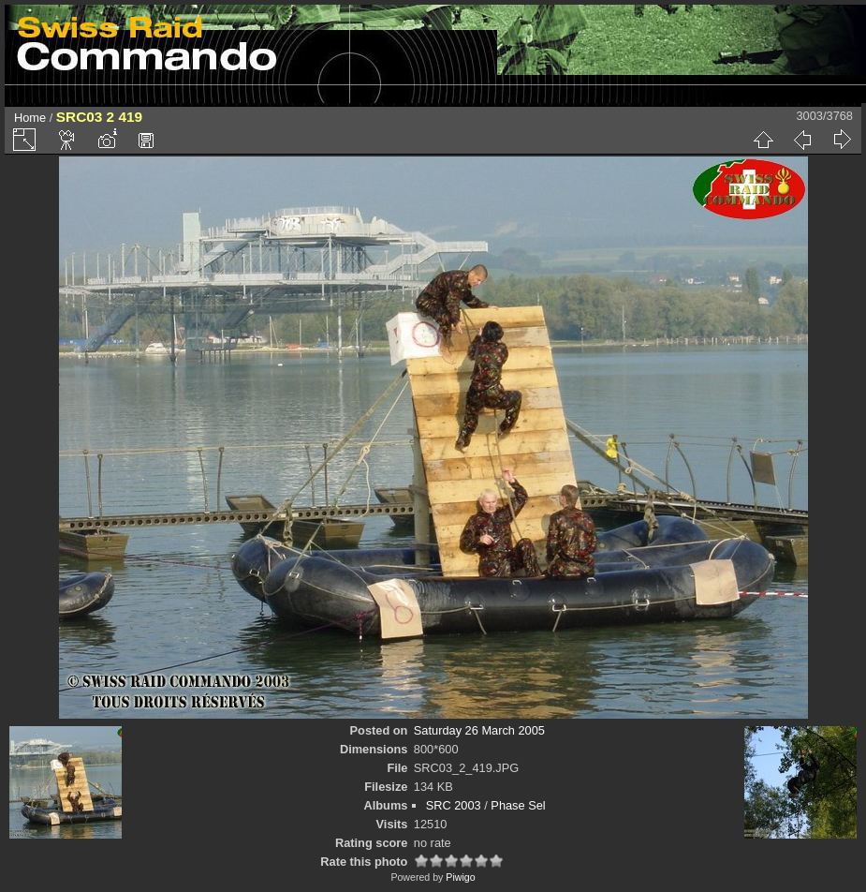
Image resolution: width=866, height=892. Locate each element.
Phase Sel (518, 805)
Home (30, 118)
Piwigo (460, 877)
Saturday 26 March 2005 (479, 730)
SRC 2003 (453, 805)
